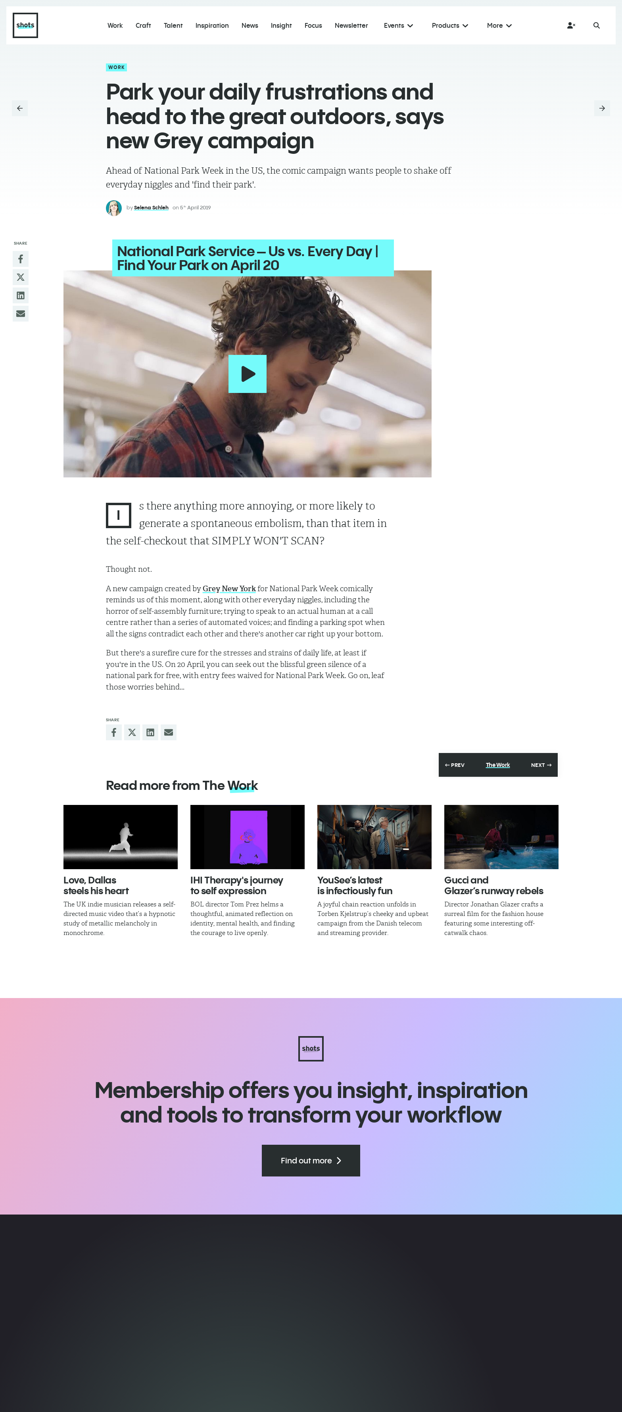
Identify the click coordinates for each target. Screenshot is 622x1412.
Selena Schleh (151, 207)
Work (116, 67)
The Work (498, 759)
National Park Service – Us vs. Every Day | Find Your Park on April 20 (241, 258)
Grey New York (229, 583)
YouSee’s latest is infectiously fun (355, 879)
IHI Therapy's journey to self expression (236, 879)
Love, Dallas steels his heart (96, 879)
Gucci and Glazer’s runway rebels (493, 879)
